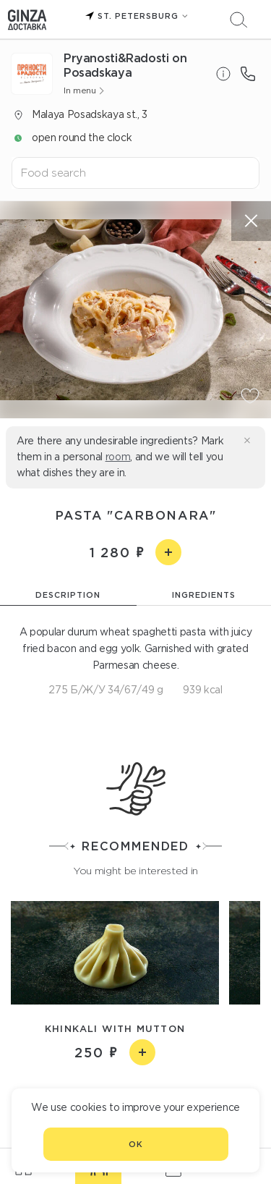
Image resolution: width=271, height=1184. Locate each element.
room (118, 456)
